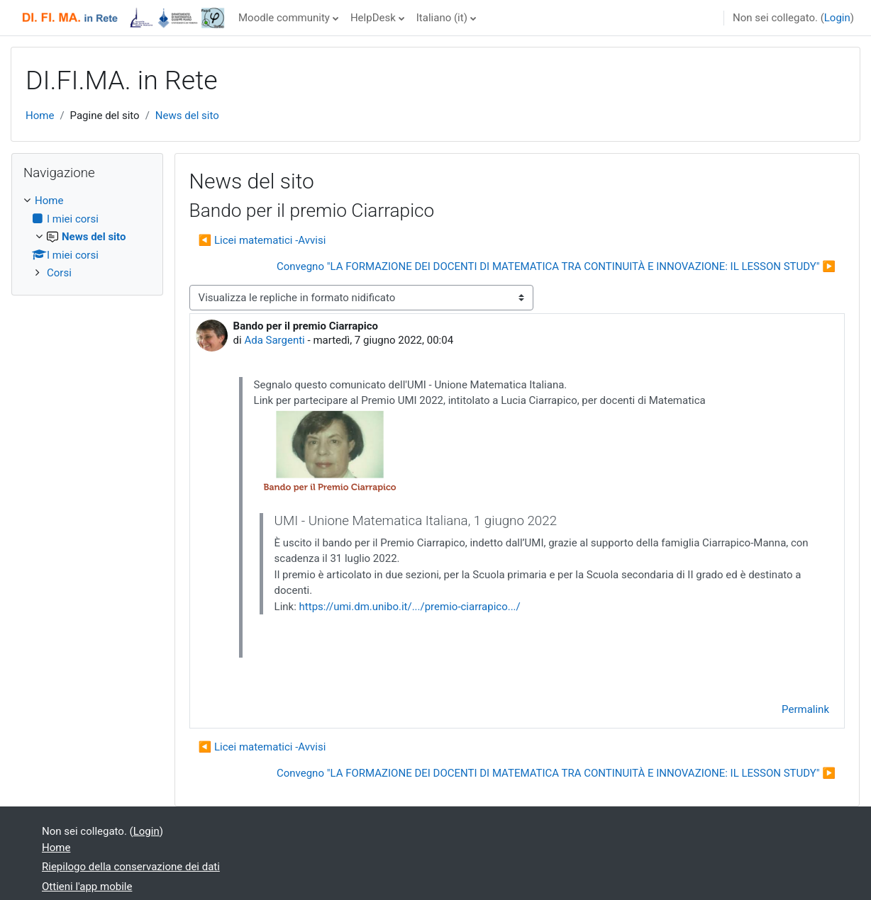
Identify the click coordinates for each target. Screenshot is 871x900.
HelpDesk (373, 17)
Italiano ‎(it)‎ (441, 17)
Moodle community (284, 17)
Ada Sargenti (274, 340)
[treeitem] (87, 237)
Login (837, 17)
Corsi (59, 272)
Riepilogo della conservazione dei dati (131, 866)
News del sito (187, 115)
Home (40, 115)
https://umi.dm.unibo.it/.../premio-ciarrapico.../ (410, 606)
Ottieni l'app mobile (87, 886)
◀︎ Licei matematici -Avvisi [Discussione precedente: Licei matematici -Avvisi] (262, 240)
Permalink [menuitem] (805, 709)
